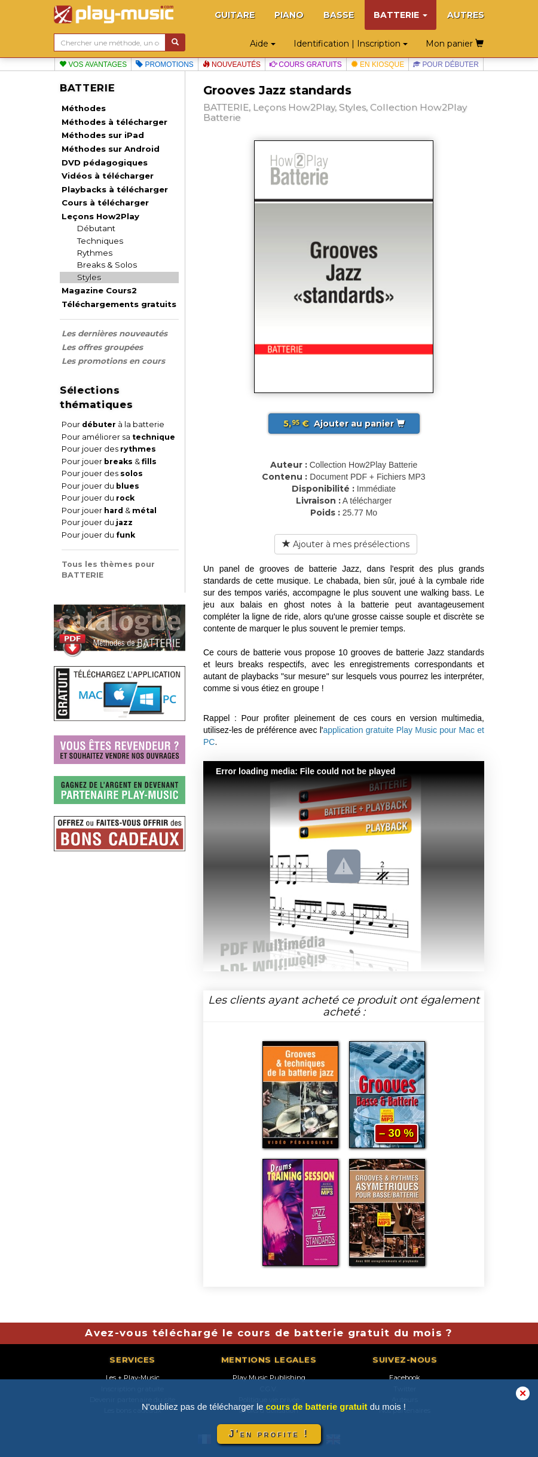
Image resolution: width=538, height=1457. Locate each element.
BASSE (338, 15)
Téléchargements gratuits (119, 304)
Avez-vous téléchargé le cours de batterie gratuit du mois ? (269, 1333)
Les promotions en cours (113, 361)
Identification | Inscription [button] (351, 43)
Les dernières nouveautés (114, 333)
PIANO (289, 15)
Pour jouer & (109, 461)
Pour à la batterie (113, 424)
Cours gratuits (306, 64)
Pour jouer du (100, 485)
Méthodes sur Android (111, 149)
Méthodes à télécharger (114, 122)
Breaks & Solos (107, 264)
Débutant (96, 228)
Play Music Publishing (269, 1377)
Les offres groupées (102, 347)
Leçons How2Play (100, 216)
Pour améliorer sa (118, 437)
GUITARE (235, 15)
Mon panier (455, 43)
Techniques (100, 241)
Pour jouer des (109, 448)
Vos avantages (93, 64)
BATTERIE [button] (400, 15)
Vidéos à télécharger (108, 175)
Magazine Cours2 (99, 290)
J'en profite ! (269, 1434)
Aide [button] (263, 43)
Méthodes (84, 108)
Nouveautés (232, 64)
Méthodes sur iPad (103, 135)
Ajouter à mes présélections (345, 544)
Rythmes (94, 252)
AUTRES (465, 15)
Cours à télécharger (105, 202)
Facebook (404, 1377)
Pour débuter (446, 64)
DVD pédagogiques (105, 162)
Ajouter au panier (344, 423)
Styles (89, 277)
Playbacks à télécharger (115, 189)
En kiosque (377, 64)
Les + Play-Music (133, 1377)
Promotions (165, 64)
